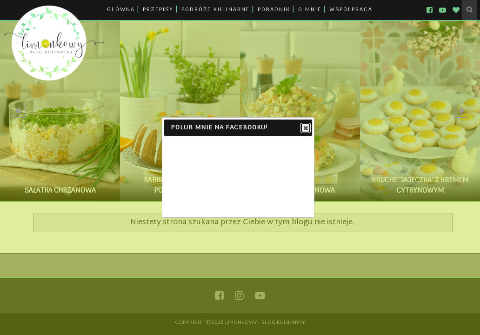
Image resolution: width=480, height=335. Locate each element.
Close (305, 128)
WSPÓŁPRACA (351, 9)
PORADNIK (274, 9)
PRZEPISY (158, 9)
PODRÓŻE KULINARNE (215, 9)
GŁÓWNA (121, 9)
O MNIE (309, 9)
